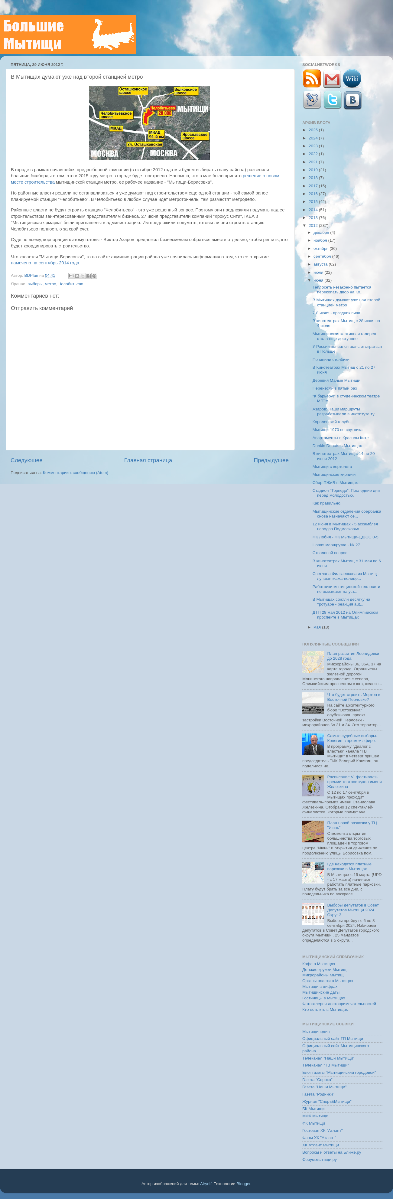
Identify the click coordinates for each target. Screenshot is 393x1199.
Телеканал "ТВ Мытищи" (325, 1065)
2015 (314, 201)
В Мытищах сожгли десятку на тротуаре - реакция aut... (341, 601)
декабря (321, 232)
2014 (314, 209)
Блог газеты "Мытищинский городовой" (339, 1072)
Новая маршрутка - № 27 (336, 545)
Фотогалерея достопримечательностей (339, 1003)
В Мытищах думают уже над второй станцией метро (346, 302)
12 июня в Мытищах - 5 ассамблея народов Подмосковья (345, 526)
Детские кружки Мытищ (324, 969)
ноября (320, 240)
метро (50, 284)
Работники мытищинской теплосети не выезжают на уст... (346, 589)
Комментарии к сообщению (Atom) (75, 472)
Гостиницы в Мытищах (323, 998)
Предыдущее (271, 460)
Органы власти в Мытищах (327, 980)
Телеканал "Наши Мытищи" (328, 1058)
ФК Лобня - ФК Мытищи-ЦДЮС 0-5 (345, 537)
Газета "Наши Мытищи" (324, 1087)
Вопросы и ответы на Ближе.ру (331, 1152)
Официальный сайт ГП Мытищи (332, 1038)
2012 (314, 225)
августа (321, 264)
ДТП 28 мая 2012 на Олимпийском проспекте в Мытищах (345, 614)
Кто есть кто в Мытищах (325, 1009)
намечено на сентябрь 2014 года (45, 262)
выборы (35, 284)
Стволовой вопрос (330, 552)
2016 (314, 193)
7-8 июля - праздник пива (336, 313)
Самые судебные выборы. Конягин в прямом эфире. (352, 738)
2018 (314, 177)
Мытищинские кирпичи (334, 474)
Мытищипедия (316, 1031)
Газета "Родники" (318, 1094)
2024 (314, 138)
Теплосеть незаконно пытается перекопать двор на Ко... (342, 289)
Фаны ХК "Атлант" (319, 1137)
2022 (314, 154)
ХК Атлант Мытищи (320, 1145)
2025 (314, 130)
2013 (314, 217)
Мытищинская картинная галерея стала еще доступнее (344, 336)
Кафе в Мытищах (318, 964)
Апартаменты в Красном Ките (341, 438)
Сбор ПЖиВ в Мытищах (335, 482)
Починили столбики (331, 359)
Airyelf (206, 1183)
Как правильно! (327, 503)
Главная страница (148, 460)
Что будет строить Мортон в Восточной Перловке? (353, 697)
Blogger (244, 1183)
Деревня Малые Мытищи (336, 380)
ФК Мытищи (313, 1123)
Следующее (27, 460)
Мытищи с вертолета (332, 466)
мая (317, 627)
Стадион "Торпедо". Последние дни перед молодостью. (346, 493)
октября (321, 248)
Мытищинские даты (320, 992)
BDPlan (31, 275)
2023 (314, 146)
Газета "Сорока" (317, 1079)
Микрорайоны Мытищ (322, 975)
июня (318, 280)
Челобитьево (70, 284)
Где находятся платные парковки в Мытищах (349, 866)
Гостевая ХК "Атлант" (322, 1130)
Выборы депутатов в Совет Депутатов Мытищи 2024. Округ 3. (353, 910)
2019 (314, 170)
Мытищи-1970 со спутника (337, 429)
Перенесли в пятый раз (335, 388)
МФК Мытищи (315, 1116)
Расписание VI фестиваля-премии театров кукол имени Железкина (354, 782)
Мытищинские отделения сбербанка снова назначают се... (347, 513)
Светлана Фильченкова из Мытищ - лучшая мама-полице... (346, 576)
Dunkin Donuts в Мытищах (337, 445)
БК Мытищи (313, 1108)
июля (318, 272)
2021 (314, 162)
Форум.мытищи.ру (319, 1159)
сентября (322, 256)
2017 (314, 186)
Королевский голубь (331, 422)
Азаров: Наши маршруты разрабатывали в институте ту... (345, 411)
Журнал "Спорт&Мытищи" (327, 1101)
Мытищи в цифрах (319, 986)
